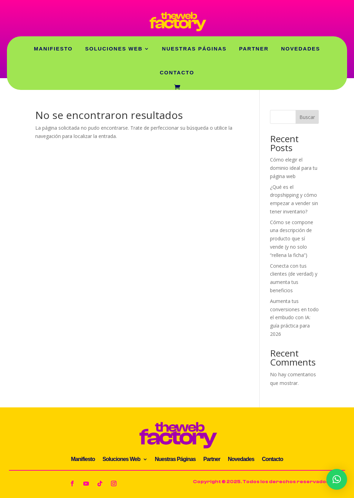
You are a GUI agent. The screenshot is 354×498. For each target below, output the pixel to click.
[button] (336, 479)
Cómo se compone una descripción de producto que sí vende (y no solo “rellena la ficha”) (291, 238)
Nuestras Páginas (194, 49)
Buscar (307, 117)
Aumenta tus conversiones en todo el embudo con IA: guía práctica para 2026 (294, 317)
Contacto (177, 72)
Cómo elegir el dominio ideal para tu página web (293, 167)
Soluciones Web (113, 49)
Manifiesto (53, 49)
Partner (254, 49)
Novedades (300, 49)
